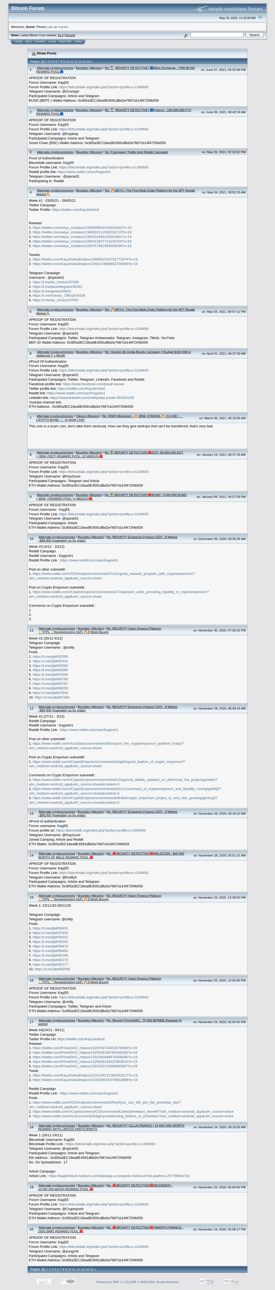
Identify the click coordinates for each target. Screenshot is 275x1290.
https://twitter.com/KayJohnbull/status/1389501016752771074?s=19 (85, 259)
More (78, 41)
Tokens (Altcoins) (88, 416)
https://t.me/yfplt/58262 (50, 942)
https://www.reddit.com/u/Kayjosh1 (84, 172)
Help (29, 41)
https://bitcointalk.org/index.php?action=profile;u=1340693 (104, 87)
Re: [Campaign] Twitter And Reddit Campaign (136, 152)
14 (84, 61)
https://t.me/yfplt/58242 (50, 937)
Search (40, 41)
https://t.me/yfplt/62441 (50, 661)
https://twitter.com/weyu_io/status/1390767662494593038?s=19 (82, 246)
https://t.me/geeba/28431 (52, 291)
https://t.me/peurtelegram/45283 (57, 287)
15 (88, 61)
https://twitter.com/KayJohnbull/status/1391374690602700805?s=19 (85, 264)
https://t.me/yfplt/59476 (50, 946)
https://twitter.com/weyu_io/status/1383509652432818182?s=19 (82, 228)
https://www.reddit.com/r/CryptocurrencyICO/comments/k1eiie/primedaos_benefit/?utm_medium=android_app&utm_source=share (133, 1111)
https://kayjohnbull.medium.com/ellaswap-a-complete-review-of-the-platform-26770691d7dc (119, 1176)
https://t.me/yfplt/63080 (50, 666)
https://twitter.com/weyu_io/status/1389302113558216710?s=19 (82, 232)
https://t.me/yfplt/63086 (50, 670)
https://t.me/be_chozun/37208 (56, 282)
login (50, 26)
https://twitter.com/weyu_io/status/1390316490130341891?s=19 (82, 237)
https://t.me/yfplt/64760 (50, 679)
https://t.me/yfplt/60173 (50, 960)
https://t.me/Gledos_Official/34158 (59, 295)
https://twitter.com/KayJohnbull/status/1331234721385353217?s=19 (85, 1075)
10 (67, 61)
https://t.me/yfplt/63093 (50, 674)
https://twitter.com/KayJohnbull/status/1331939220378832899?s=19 (85, 1080)
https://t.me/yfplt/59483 (50, 951)
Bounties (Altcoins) (89, 67)
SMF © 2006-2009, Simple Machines (155, 1282)
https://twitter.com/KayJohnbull (75, 210)
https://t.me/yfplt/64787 (50, 684)
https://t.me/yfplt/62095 (50, 657)
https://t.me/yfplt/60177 (50, 964)
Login (52, 41)
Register (65, 41)
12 (75, 61)
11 (71, 61)
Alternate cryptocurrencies (55, 67)
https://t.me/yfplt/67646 (50, 693)
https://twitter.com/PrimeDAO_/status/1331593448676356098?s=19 (85, 1057)
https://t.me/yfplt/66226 (50, 688)
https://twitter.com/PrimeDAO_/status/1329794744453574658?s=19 (85, 1048)
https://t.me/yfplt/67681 (52, 697)
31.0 (60, 35)
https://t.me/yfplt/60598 (52, 969)
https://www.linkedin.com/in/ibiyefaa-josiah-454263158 (92, 398)
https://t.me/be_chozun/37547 (56, 300)
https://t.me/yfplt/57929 (50, 933)
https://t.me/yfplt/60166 (50, 955)
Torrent (69, 35)
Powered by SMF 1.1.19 (112, 1282)
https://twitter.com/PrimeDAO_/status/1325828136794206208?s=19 (85, 1052)
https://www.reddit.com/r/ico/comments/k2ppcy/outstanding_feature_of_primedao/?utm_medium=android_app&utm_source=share (133, 1116)
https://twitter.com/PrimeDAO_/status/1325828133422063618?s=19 (85, 1062)
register (63, 26)
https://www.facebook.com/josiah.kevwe (93, 384)
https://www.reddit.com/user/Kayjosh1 (76, 393)
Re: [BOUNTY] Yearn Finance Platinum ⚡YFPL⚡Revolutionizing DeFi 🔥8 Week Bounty (99, 630)
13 (80, 61)
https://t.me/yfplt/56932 (50, 928)
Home (18, 41)
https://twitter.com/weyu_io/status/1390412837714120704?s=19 (82, 241)
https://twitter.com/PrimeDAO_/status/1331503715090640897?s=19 (85, 1066)
